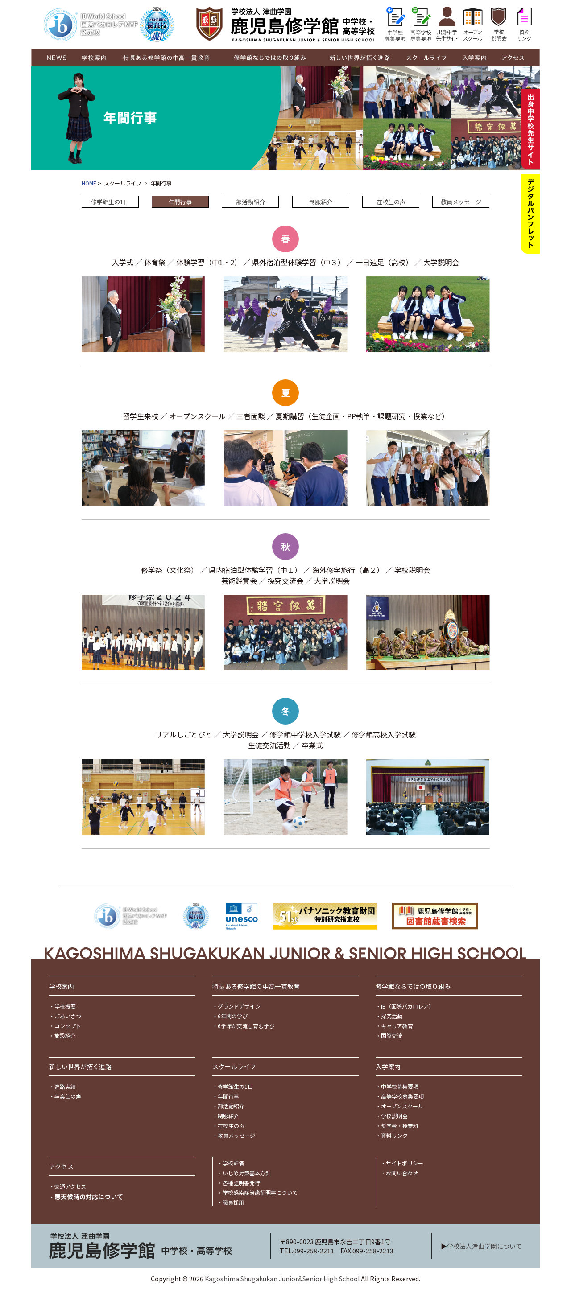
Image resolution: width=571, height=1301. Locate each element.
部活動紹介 (250, 202)
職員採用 (233, 1202)
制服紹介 (320, 202)
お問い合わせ (402, 1173)
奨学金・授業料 (399, 1125)
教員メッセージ (461, 202)
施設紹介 (65, 1035)
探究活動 (391, 1016)
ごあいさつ (67, 1016)
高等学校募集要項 (402, 1096)
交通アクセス (70, 1186)
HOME (89, 183)
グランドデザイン (239, 1006)
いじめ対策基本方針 (247, 1173)
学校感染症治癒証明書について (260, 1192)
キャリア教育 (397, 1025)
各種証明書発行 (241, 1182)
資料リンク (394, 1135)
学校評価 (233, 1163)
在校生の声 (391, 202)
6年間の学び (233, 1016)
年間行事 (228, 1096)
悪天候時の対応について (88, 1196)
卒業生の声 (67, 1096)
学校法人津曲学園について (484, 1246)
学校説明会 (394, 1116)
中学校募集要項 (399, 1086)
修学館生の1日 (110, 202)
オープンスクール (402, 1106)
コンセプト (67, 1025)
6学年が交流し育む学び (246, 1025)
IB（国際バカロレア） (407, 1006)
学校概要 (65, 1006)
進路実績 (65, 1086)
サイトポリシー (404, 1163)
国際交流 (391, 1035)
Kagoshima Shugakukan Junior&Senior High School (282, 1278)
